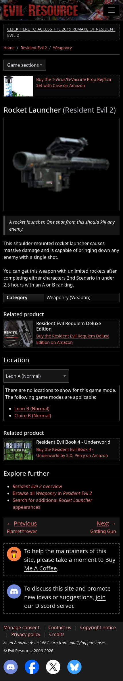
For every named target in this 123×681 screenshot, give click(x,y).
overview (37, 486)
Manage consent (21, 627)
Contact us (59, 627)
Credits (56, 634)
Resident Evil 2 (34, 47)
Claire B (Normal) (32, 415)
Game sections (23, 65)
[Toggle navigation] (111, 10)
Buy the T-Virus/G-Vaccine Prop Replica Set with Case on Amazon (73, 82)
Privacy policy (25, 634)
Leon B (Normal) (31, 408)
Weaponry (62, 47)
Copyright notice (98, 627)
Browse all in (52, 493)
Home (9, 47)
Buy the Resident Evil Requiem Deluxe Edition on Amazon (72, 339)
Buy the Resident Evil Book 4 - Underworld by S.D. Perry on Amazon (72, 452)
